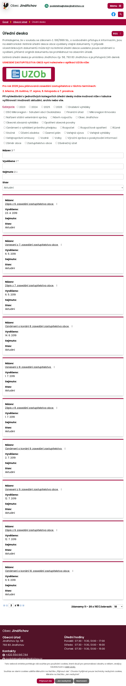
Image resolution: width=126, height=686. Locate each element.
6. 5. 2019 (10, 253)
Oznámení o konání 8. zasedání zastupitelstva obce (39, 326)
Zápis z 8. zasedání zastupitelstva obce (31, 408)
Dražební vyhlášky (79, 107)
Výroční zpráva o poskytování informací (92, 138)
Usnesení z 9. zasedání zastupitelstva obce (34, 489)
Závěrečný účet (67, 143)
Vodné (45, 138)
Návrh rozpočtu (62, 117)
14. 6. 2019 (10, 335)
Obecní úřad (20, 22)
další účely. (70, 666)
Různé (116, 127)
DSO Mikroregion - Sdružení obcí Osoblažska (33, 112)
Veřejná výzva (75, 132)
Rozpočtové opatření (94, 127)
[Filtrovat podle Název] (63, 155)
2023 (22, 107)
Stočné (10, 132)
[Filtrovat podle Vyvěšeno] (63, 166)
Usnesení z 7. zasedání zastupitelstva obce (34, 244)
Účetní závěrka (30, 132)
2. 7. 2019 (10, 457)
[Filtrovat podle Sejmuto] (63, 177)
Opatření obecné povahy (59, 122)
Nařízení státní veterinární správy (26, 117)
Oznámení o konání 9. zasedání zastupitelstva (36, 448)
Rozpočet (68, 127)
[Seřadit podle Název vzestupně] (14, 149)
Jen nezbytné (64, 681)
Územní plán (53, 132)
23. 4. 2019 (11, 213)
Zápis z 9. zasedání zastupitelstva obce (31, 530)
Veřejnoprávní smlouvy (20, 138)
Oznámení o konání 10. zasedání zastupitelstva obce (39, 571)
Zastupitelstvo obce (39, 143)
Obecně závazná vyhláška (22, 122)
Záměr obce (13, 143)
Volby (58, 138)
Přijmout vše (45, 681)
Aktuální (10, 227)
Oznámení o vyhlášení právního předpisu (31, 127)
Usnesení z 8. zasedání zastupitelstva (30, 367)
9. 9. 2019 (10, 580)
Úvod (5, 22)
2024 (34, 107)
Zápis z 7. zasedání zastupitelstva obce (31, 285)
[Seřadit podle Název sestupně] (14, 150)
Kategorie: (8, 106)
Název (7, 150)
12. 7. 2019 (10, 498)
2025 (47, 107)
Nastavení (81, 681)
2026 (59, 107)
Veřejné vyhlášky (100, 132)
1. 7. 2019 (10, 376)
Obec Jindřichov (88, 117)
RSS (117, 33)
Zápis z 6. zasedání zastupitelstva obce (31, 204)
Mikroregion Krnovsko (103, 112)
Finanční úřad (75, 112)
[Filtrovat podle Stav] (63, 187)
